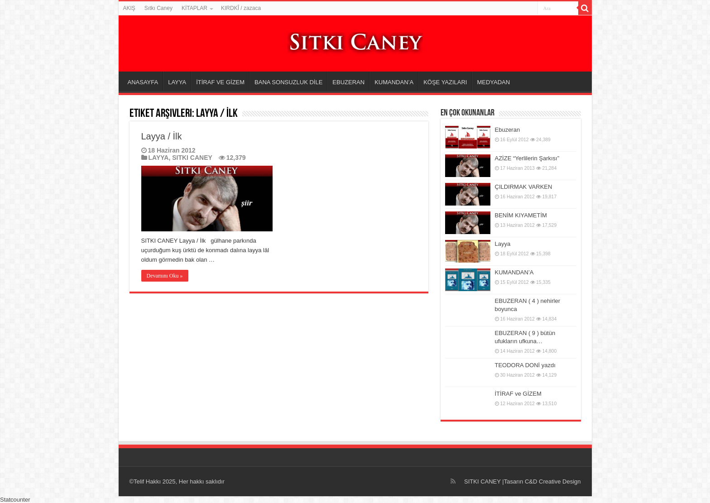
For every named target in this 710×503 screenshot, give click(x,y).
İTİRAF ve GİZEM (518, 393)
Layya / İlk (161, 136)
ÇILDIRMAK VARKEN (523, 186)
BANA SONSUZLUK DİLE (288, 82)
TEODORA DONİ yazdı (525, 365)
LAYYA (177, 82)
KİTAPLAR (194, 8)
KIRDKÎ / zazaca (241, 8)
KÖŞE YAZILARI (445, 82)
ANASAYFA (143, 82)
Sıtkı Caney (158, 8)
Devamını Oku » (165, 276)
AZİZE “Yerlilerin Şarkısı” (527, 158)
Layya (503, 243)
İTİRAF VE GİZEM (220, 82)
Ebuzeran (507, 129)
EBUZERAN (348, 82)
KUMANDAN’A (393, 82)
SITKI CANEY (192, 157)
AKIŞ (129, 8)
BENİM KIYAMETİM (521, 215)
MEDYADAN (493, 82)
